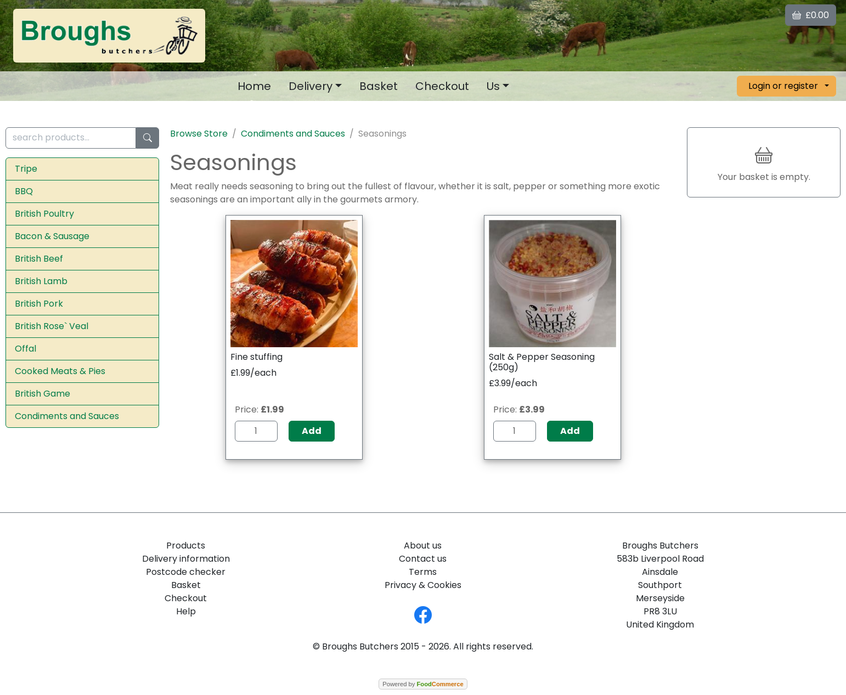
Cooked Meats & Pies (60, 371)
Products (185, 545)
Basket (378, 86)
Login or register (783, 86)
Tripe (26, 168)
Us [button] (493, 86)
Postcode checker (185, 572)
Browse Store (199, 133)
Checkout (442, 86)
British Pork (39, 303)
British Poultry (44, 213)
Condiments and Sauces (67, 416)
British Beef (39, 258)
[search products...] (70, 138)
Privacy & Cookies (423, 585)
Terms (423, 572)
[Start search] (147, 138)
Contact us (423, 558)
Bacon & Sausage (52, 236)
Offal (25, 348)
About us (423, 545)
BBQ (24, 191)
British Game (42, 393)
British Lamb (41, 281)
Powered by (422, 684)
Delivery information (186, 558)
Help (186, 611)
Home (254, 86)
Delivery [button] (310, 86)
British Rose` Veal (51, 326)
